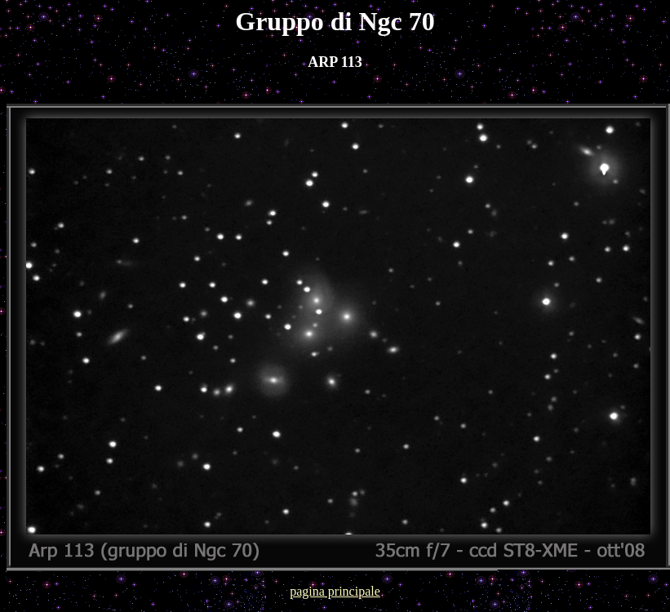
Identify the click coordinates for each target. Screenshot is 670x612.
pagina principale (335, 591)
